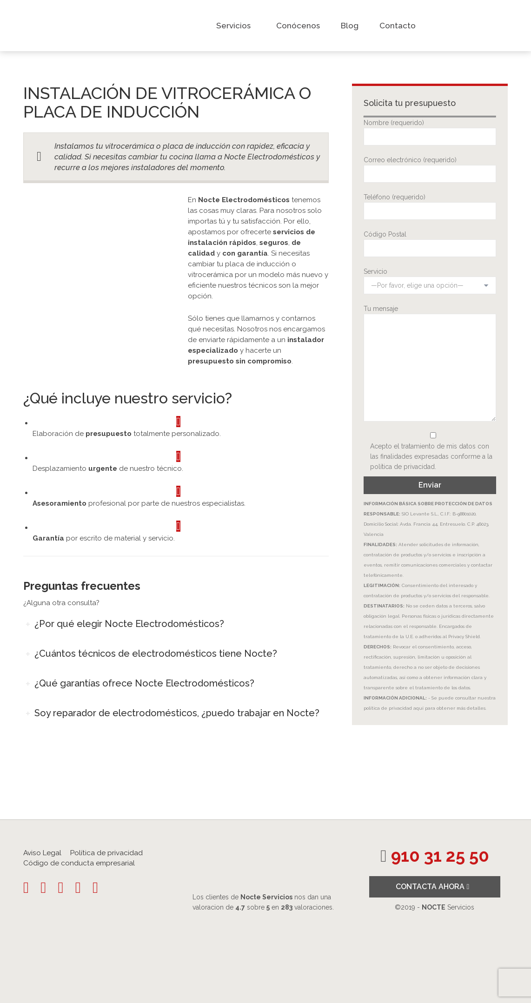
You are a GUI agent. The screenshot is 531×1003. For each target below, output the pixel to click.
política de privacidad (402, 466)
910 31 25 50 (440, 856)
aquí (418, 708)
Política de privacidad (106, 853)
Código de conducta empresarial (79, 863)
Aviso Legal (42, 853)
